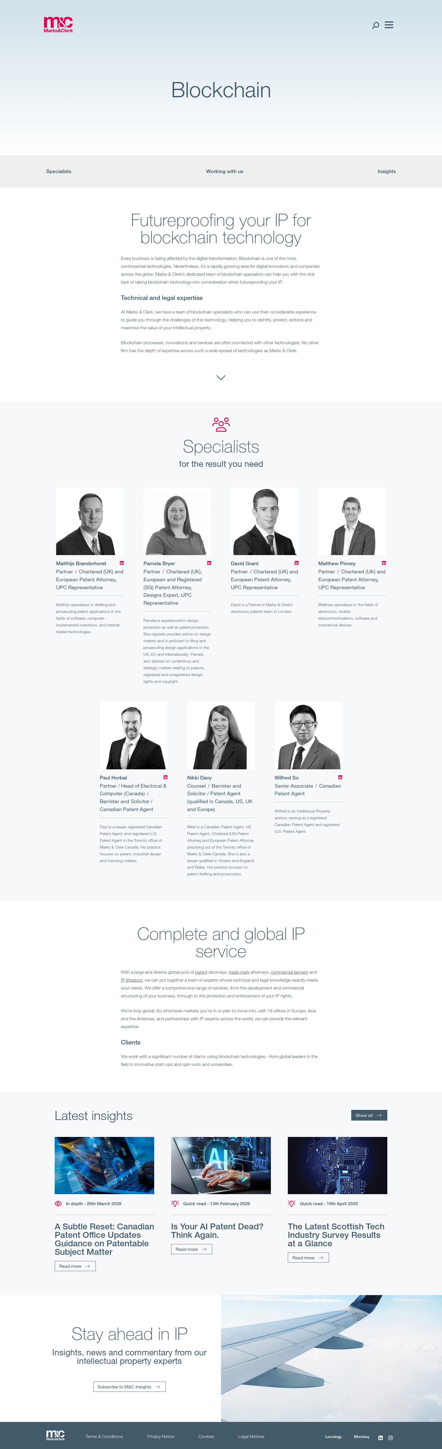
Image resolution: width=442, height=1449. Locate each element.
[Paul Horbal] (133, 735)
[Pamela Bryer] (177, 521)
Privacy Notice (160, 1436)
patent (201, 972)
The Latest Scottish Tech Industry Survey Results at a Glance (336, 1234)
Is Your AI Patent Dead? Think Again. (217, 1230)
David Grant (244, 563)
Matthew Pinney (336, 563)
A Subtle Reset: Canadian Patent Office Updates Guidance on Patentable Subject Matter (104, 1239)
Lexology (333, 1436)
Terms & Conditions (104, 1436)
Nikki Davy (199, 777)
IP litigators (131, 979)
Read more (70, 1266)
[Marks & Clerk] (58, 30)
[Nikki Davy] (221, 735)
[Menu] (387, 25)
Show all (364, 1115)
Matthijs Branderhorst (81, 563)
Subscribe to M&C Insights (124, 1386)
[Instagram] (390, 1441)
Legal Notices (251, 1436)
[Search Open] (375, 25)
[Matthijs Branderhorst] (90, 521)
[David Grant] (265, 521)
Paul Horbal (113, 777)
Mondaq (361, 1436)
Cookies (206, 1436)
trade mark (239, 972)
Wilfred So (287, 777)
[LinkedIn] (122, 563)
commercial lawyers (289, 972)
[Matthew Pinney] (352, 521)
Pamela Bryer (159, 563)
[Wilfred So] (308, 735)
